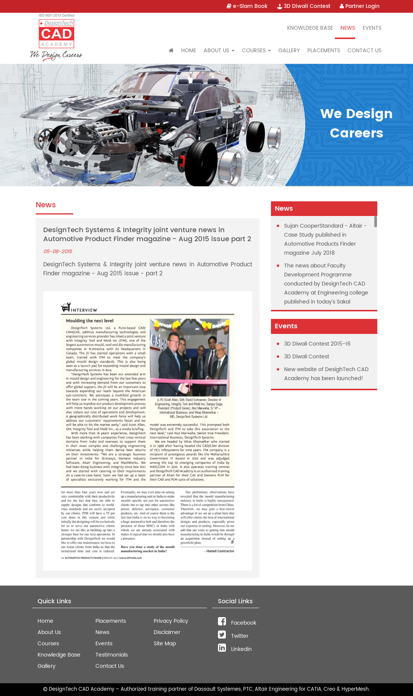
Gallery (289, 50)
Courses (48, 643)
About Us (49, 632)
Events (372, 28)
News (347, 28)
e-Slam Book (247, 6)
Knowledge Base (59, 655)
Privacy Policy (171, 621)
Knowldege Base (310, 28)
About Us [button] (219, 50)
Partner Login (360, 6)
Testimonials (111, 655)
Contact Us (364, 50)
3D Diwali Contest (303, 6)
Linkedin (235, 649)
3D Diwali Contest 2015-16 (317, 344)
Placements (323, 50)
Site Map (165, 643)
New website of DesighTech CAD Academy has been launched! (326, 374)
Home (188, 50)
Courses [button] (256, 50)
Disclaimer (167, 632)
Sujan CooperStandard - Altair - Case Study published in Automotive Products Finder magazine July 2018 (325, 239)
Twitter (233, 636)
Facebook (237, 623)
